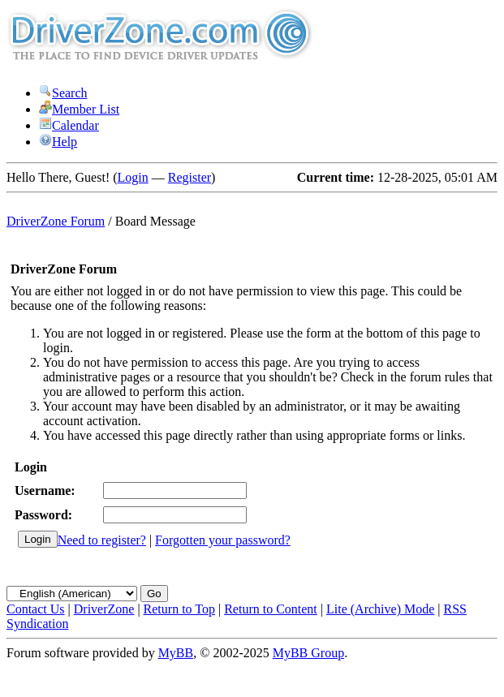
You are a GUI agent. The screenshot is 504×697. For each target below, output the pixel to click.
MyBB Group (308, 653)
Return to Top (179, 609)
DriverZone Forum (55, 221)
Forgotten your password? (223, 540)
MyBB (176, 653)
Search (63, 93)
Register (189, 177)
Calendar (69, 125)
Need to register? (102, 540)
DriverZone (104, 609)
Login (133, 177)
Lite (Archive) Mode (380, 609)
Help (58, 141)
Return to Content (270, 609)
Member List (79, 109)
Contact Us (35, 609)
